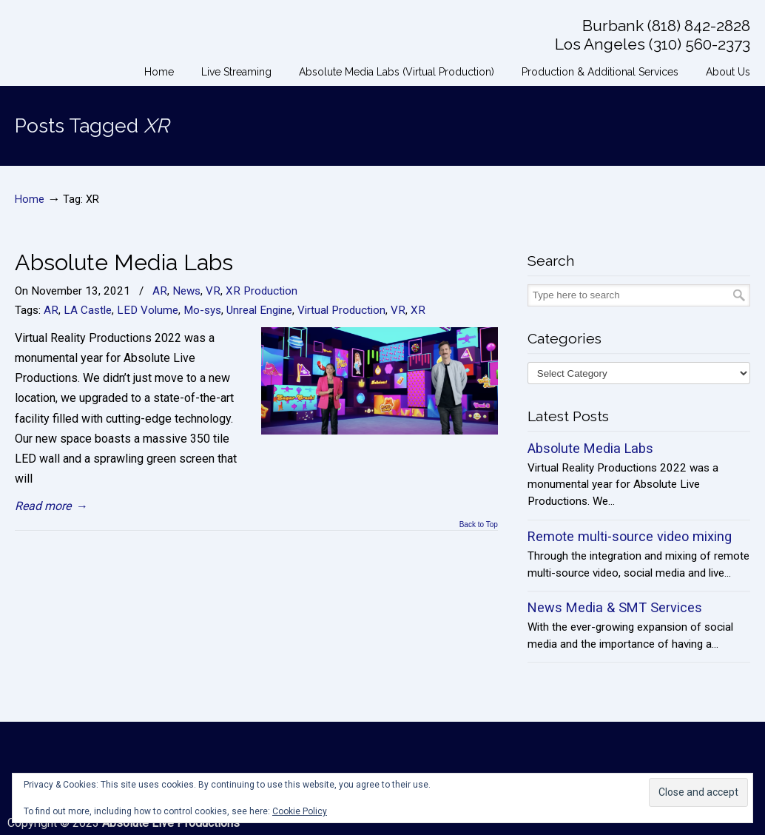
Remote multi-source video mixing (630, 536)
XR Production (261, 291)
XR (418, 310)
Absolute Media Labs (124, 262)
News (186, 291)
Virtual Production (341, 310)
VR (213, 291)
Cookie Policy (299, 811)
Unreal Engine (259, 310)
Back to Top (478, 525)
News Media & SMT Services (615, 607)
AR (159, 291)
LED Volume (147, 310)
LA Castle (88, 310)
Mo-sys (202, 310)
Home (29, 199)
